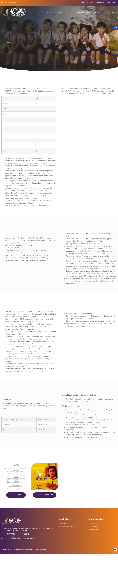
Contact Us (99, 3)
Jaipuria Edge (98, 12)
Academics (60, 12)
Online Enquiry (86, 3)
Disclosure (111, 3)
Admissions (70, 12)
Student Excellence (83, 12)
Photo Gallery (110, 12)
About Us (50, 12)
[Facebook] (116, 28)
